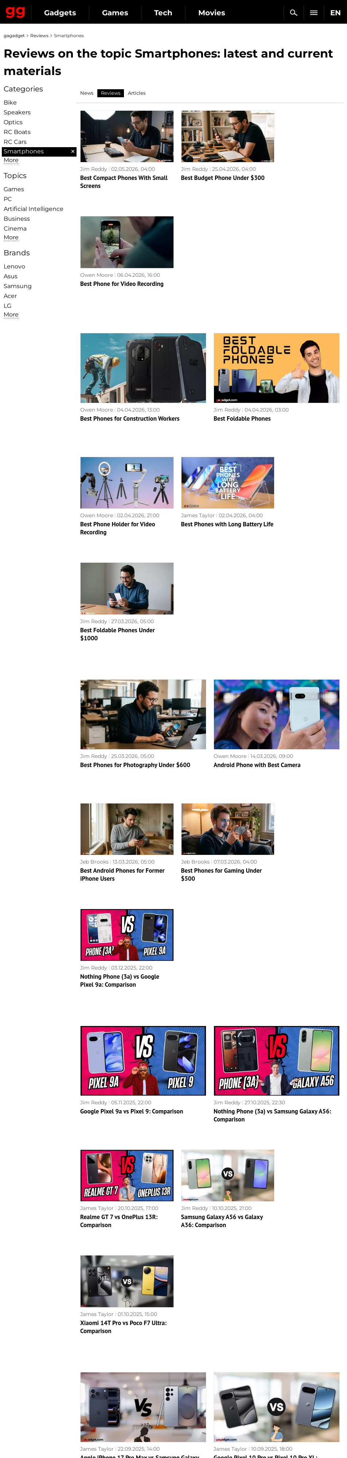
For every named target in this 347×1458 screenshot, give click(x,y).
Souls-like (189, 1362)
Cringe (270, 1362)
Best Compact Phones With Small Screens (115, 175)
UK (11, 1438)
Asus (10, 276)
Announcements (283, 1345)
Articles (136, 93)
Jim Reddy (93, 162)
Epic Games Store (200, 1378)
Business (17, 218)
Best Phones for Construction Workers (130, 306)
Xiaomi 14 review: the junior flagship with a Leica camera (207, 1111)
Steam (185, 1370)
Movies (211, 12)
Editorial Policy (26, 1353)
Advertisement (26, 1370)
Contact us (21, 1387)
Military (102, 1345)
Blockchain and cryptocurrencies (114, 1398)
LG (7, 305)
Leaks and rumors (285, 1353)
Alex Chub (93, 1098)
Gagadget (15, 11)
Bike (10, 102)
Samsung (18, 286)
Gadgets (60, 12)
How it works (109, 1410)
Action (185, 1345)
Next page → (173, 1290)
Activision (189, 1403)
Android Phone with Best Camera (257, 540)
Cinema (15, 228)
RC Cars (15, 141)
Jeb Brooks (94, 630)
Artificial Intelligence (33, 208)
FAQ (267, 1370)
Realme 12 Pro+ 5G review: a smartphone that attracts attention (296, 1115)
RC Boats (17, 132)
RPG (182, 1353)
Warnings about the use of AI (44, 1362)
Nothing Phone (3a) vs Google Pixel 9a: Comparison (297, 643)
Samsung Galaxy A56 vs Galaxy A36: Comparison (201, 877)
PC (8, 199)
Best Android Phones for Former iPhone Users (112, 643)
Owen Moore (274, 162)
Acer (10, 295)
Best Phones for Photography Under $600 (135, 540)
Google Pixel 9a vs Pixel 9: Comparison (131, 774)
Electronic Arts (196, 1420)
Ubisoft (186, 1395)
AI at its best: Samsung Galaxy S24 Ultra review (143, 1242)
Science (102, 1362)
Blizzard (187, 1412)
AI (94, 1370)
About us (18, 1345)
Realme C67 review (239, 1242)
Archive (188, 1305)
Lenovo (14, 266)
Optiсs (13, 122)
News (86, 93)
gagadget (14, 35)
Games (115, 12)
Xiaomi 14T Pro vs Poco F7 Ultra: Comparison (293, 877)
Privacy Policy (25, 1378)
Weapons (104, 1378)
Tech (163, 12)
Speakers (17, 112)
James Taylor (186, 396)
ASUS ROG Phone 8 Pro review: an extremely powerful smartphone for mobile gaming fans (120, 1119)
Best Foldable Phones (242, 306)
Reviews (39, 35)
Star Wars (189, 1387)
